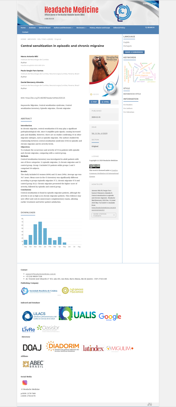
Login (154, 4)
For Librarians (128, 112)
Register (146, 4)
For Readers (127, 105)
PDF (95, 102)
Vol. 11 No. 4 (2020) (45, 39)
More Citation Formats (99, 215)
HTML (106, 102)
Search (149, 27)
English (126, 42)
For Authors (127, 108)
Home (23, 28)
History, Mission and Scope (100, 28)
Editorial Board (44, 28)
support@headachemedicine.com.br (41, 274)
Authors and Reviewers (63, 28)
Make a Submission (134, 52)
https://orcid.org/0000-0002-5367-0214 (33, 65)
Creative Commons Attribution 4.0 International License (104, 173)
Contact (25, 32)
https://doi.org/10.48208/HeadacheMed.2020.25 (45, 98)
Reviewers (81, 28)
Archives (32, 28)
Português (127, 46)
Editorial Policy (119, 28)
